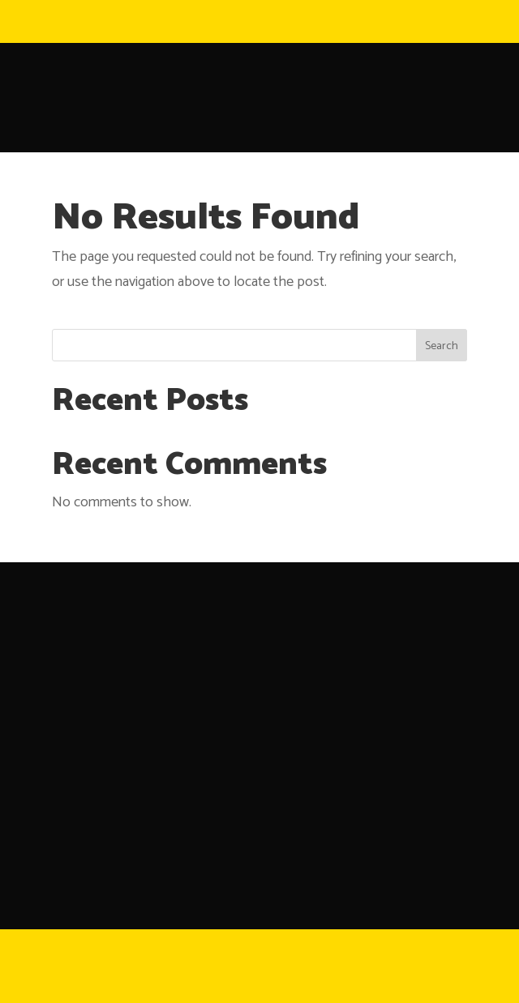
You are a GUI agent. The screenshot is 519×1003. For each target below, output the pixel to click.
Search (441, 346)
